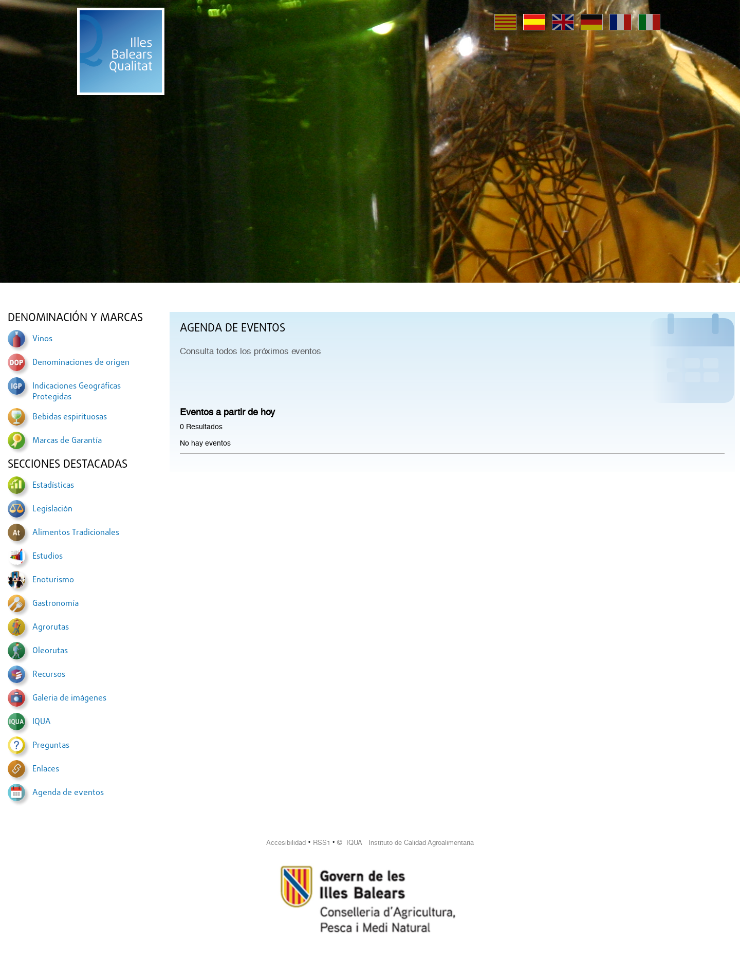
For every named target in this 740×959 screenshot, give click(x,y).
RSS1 (321, 842)
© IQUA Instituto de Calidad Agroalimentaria (405, 842)
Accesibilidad (286, 842)
